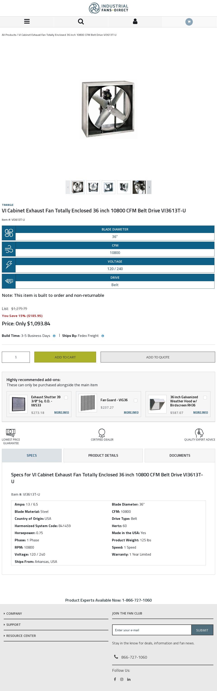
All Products (9, 35)
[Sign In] (135, 22)
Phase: (20, 540)
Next (149, 187)
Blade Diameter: (125, 504)
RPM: (19, 547)
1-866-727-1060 (137, 600)
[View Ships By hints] (103, 336)
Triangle (7, 205)
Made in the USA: (126, 532)
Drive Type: (121, 518)
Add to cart (65, 357)
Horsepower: (25, 532)
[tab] (108, 518)
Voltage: (22, 554)
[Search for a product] (81, 22)
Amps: (20, 504)
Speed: (117, 547)
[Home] (108, 8)
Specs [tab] (32, 455)
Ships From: (24, 561)
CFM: (116, 511)
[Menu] (27, 22)
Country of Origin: (29, 518)
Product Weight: (125, 540)
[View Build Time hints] (54, 336)
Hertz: (117, 525)
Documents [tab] (180, 455)
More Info (61, 412)
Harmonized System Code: (36, 525)
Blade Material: (27, 511)
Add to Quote (158, 357)
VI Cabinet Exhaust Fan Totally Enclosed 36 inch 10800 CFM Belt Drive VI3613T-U (67, 35)
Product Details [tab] (103, 455)
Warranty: (120, 554)
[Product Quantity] (16, 357)
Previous (68, 187)
